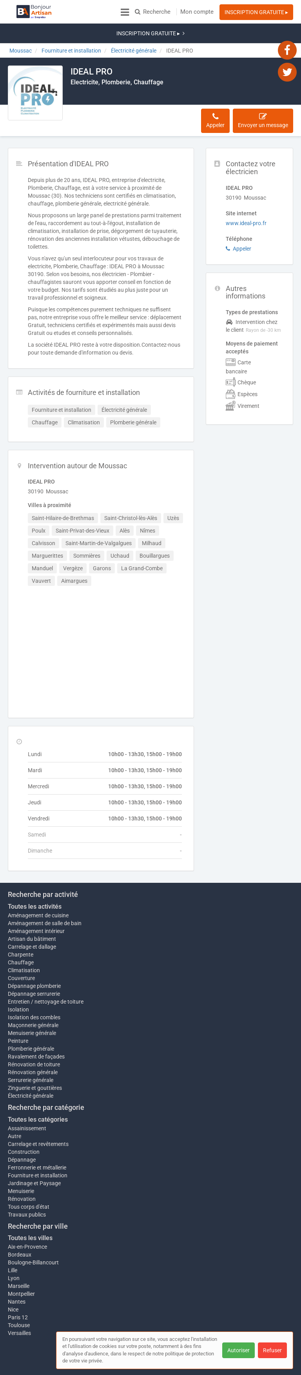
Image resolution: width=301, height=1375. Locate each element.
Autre (14, 1112)
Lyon (14, 1254)
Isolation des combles (34, 994)
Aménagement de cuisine (38, 888)
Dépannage (22, 1136)
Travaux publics (27, 1191)
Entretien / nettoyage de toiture (45, 974)
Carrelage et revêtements (38, 1120)
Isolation (18, 986)
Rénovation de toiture (34, 1041)
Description (89, 96)
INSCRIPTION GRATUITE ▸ (256, 12)
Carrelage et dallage (32, 919)
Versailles (19, 1309)
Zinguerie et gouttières (35, 1064)
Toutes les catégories (38, 1096)
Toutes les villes (30, 1214)
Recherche (152, 11)
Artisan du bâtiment (32, 911)
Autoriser (238, 1350)
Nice (13, 1286)
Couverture (21, 951)
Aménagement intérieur (36, 903)
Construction (24, 1128)
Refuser (272, 1350)
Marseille (18, 1262)
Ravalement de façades (36, 1033)
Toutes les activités (35, 879)
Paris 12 (18, 1294)
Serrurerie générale (30, 1056)
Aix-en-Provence (27, 1223)
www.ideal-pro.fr (246, 196)
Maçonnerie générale (33, 1002)
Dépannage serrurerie (34, 966)
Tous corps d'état (28, 1183)
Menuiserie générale (32, 1009)
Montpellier (21, 1270)
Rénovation (22, 1175)
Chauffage (21, 935)
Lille (12, 1247)
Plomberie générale (31, 1025)
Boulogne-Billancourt (33, 1239)
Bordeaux (19, 1231)
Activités (124, 96)
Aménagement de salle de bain (45, 896)
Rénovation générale (33, 1049)
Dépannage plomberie (34, 958)
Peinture (18, 1017)
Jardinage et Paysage (34, 1160)
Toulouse (19, 1302)
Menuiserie (21, 1167)
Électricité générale (30, 1072)
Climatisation (24, 943)
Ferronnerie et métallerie (37, 1144)
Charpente (20, 927)
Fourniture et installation (37, 1152)
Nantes (16, 1278)
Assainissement (27, 1105)
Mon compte (197, 11)
